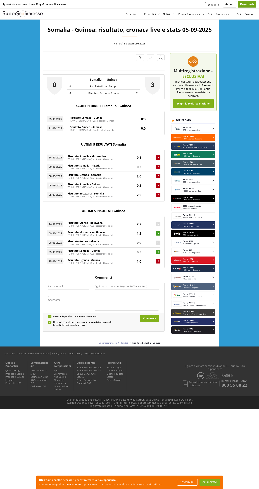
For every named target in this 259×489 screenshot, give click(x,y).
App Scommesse (60, 372)
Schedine (131, 14)
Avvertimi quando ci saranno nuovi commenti (75, 316)
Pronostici (150, 14)
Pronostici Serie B (14, 373)
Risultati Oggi (114, 367)
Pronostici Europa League (14, 378)
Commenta (149, 318)
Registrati (247, 4)
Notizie (167, 14)
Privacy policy (58, 353)
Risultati (124, 342)
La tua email (55, 286)
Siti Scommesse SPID (38, 372)
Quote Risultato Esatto (115, 375)
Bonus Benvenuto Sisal (89, 370)
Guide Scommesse (219, 14)
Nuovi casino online (61, 388)
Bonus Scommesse (189, 14)
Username (54, 300)
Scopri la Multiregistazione (193, 103)
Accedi (229, 4)
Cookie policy (75, 353)
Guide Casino (245, 14)
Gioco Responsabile (94, 353)
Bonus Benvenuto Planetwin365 (86, 381)
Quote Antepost (115, 370)
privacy (81, 324)
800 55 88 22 (234, 385)
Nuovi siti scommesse (60, 381)
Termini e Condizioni (38, 353)
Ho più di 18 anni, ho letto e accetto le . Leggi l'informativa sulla (82, 323)
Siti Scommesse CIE (38, 381)
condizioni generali (101, 322)
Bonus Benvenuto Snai (89, 367)
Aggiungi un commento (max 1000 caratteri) (121, 286)
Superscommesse (108, 342)
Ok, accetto (210, 482)
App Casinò (60, 376)
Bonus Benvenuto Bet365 (86, 375)
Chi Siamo (9, 353)
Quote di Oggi (12, 370)
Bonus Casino (114, 380)
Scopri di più (187, 482)
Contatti (21, 353)
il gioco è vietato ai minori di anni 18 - (34, 4)
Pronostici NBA (13, 383)
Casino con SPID (39, 376)
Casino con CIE (38, 386)
